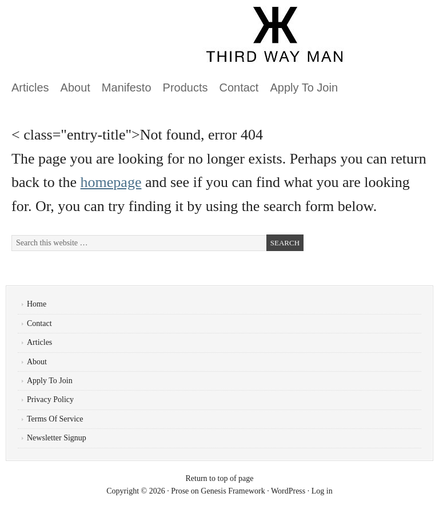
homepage (111, 182)
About (75, 87)
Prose (180, 491)
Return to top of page (220, 478)
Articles (30, 87)
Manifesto (126, 87)
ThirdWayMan (134, 40)
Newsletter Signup (56, 438)
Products (185, 87)
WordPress (288, 491)
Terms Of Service (55, 419)
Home (36, 304)
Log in (322, 491)
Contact (239, 87)
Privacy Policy (50, 399)
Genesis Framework (233, 491)
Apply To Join (304, 87)
